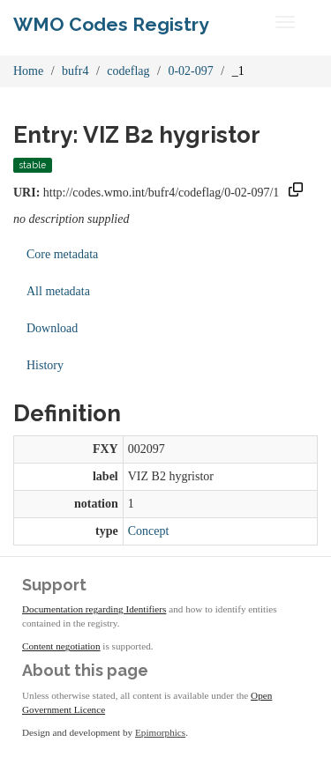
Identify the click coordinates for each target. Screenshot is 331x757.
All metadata (58, 291)
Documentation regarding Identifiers (94, 609)
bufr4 (75, 71)
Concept (148, 531)
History (45, 365)
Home (28, 71)
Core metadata (62, 254)
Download (52, 328)
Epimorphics (160, 732)
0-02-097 (190, 71)
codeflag (128, 71)
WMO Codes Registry (111, 24)
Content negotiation (61, 646)
